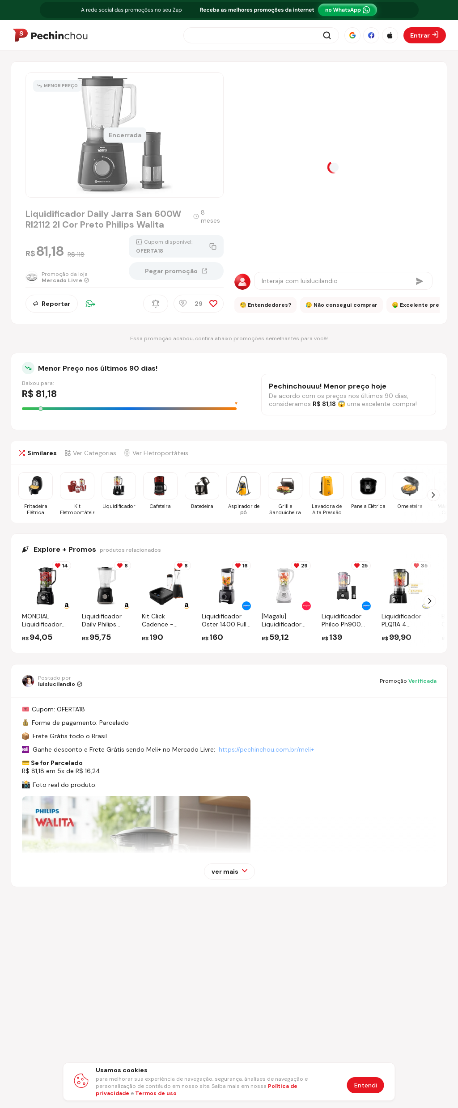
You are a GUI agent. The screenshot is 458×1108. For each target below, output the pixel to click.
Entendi (365, 1085)
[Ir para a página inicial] (50, 35)
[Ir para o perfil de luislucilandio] (52, 681)
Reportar (51, 304)
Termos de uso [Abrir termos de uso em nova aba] (156, 1093)
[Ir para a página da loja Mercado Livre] (57, 277)
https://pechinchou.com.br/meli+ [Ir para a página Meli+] (266, 749)
